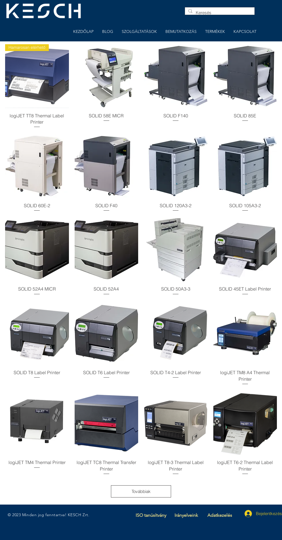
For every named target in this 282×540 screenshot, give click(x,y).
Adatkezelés (219, 515)
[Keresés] (219, 12)
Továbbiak (141, 491)
